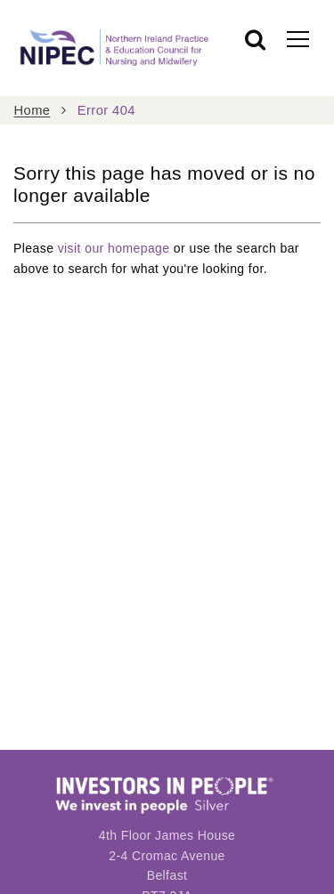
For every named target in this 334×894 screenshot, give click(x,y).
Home (32, 110)
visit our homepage (114, 248)
